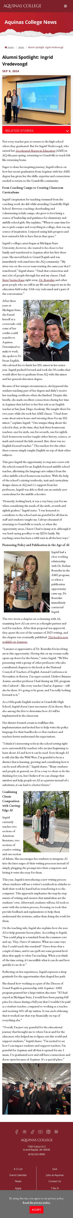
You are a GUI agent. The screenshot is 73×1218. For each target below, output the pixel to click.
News (21, 47)
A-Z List (18, 1169)
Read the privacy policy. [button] (37, 1202)
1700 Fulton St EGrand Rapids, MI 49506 (36, 1148)
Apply (18, 1188)
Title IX (55, 1188)
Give (54, 1169)
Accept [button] (36, 1209)
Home (10, 47)
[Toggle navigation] (67, 131)
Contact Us (55, 1181)
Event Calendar (18, 1175)
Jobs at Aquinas (55, 1175)
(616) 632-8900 (36, 1154)
